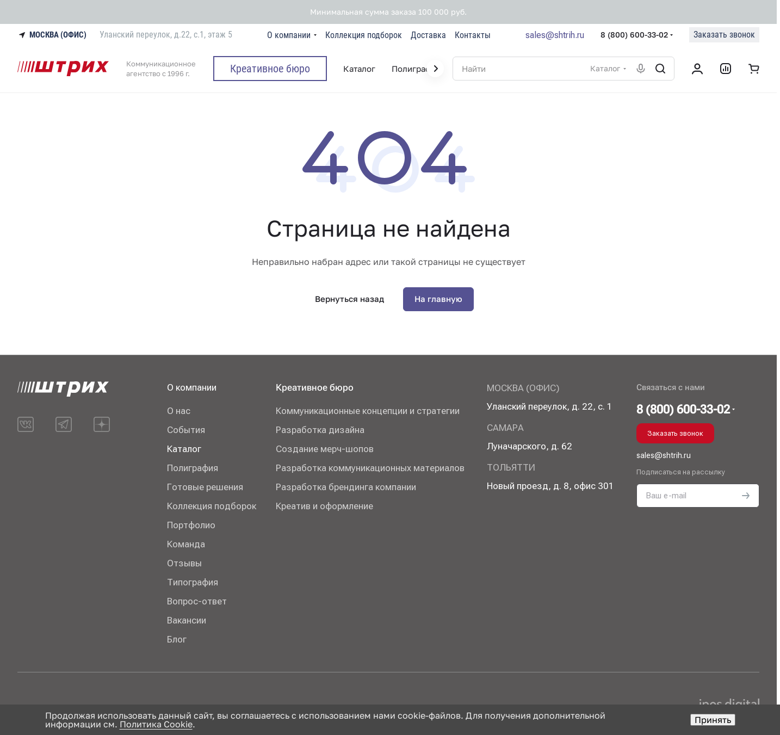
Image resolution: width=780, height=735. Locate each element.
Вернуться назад (349, 299)
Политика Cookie (156, 724)
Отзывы (184, 563)
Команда (186, 544)
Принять (713, 719)
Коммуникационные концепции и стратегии (368, 410)
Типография (192, 582)
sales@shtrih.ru (554, 35)
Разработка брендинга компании (346, 486)
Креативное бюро (315, 387)
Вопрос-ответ (197, 601)
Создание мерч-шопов (325, 448)
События (186, 429)
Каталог (184, 448)
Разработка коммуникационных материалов (370, 467)
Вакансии (186, 620)
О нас (178, 410)
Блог (177, 639)
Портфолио (191, 525)
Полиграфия (192, 467)
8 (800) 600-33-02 (634, 34)
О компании (191, 387)
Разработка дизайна (320, 429)
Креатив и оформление (324, 506)
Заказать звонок (724, 34)
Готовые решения (205, 486)
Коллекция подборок (211, 506)
